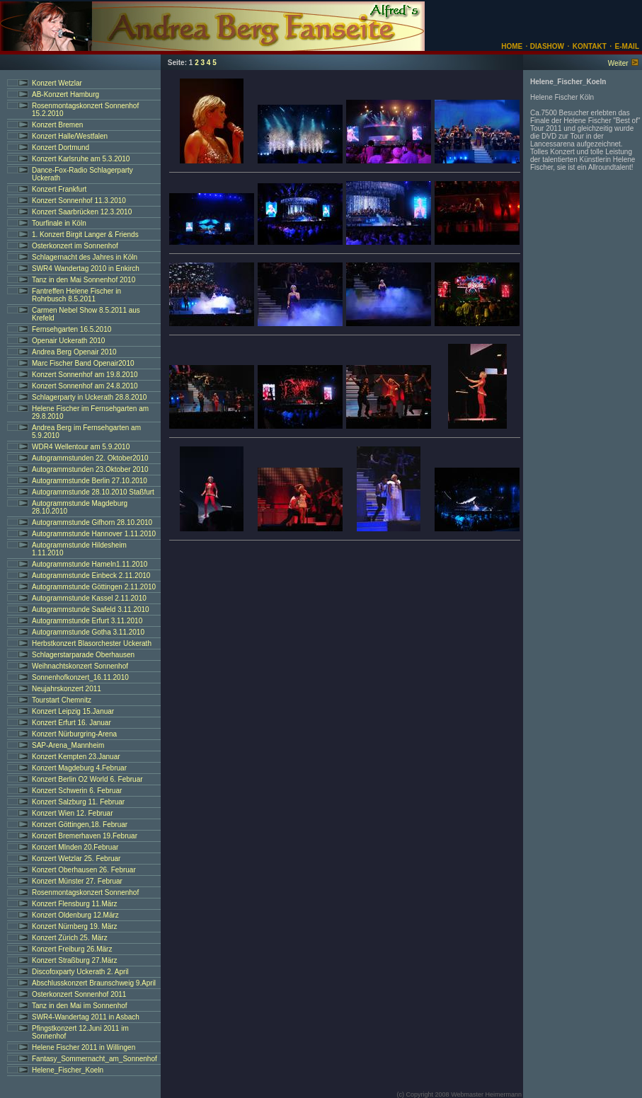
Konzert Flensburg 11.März (74, 904)
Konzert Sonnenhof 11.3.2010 (79, 200)
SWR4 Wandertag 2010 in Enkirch (85, 268)
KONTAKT (590, 46)
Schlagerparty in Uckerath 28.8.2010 (89, 397)
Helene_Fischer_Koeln (67, 1070)
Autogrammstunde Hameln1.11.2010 (89, 564)
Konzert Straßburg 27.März (74, 960)
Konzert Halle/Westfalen (70, 136)
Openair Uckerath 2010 (68, 341)
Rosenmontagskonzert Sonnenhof (85, 892)
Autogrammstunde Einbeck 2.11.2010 (91, 575)
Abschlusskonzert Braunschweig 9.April (94, 983)
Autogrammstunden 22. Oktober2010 (90, 458)
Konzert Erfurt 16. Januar (71, 723)
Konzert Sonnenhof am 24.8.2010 (85, 386)
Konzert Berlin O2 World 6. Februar (87, 779)
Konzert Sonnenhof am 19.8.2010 (85, 374)
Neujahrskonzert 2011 (66, 689)
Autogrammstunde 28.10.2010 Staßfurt (93, 492)
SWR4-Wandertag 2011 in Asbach (85, 1017)
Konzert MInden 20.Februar (75, 847)
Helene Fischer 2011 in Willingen (83, 1047)
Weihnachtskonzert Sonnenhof (80, 666)
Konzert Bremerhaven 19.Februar (84, 836)
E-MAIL (627, 46)
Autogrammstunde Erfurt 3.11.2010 (87, 621)
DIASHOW (546, 46)
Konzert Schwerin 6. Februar (77, 790)
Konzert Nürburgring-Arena (74, 734)
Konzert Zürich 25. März (70, 938)
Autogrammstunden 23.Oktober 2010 (90, 469)
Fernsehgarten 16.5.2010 (71, 329)
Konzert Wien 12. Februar (72, 813)
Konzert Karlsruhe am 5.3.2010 (81, 159)
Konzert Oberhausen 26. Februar (84, 870)
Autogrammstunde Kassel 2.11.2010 (89, 598)
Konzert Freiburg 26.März (72, 949)
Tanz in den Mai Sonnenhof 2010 (83, 280)
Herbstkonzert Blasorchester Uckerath (91, 643)
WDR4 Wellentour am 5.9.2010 (81, 447)
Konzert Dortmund (60, 147)
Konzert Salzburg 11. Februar (78, 802)
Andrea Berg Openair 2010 (74, 352)
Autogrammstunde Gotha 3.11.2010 (88, 632)
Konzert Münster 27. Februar (77, 881)
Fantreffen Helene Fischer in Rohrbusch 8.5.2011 (76, 295)
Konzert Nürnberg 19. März (74, 926)
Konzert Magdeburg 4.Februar (79, 768)
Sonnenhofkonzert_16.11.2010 (80, 677)
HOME (511, 46)
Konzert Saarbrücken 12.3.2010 (82, 212)
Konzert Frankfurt (59, 189)
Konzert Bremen (57, 125)
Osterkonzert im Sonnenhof (75, 246)
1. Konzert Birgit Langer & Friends (85, 234)
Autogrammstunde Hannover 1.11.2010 (94, 534)
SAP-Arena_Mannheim (68, 745)
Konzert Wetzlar (57, 83)
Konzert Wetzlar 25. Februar (76, 858)
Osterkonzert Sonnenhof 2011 (79, 994)
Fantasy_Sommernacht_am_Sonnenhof (94, 1059)
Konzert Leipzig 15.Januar (73, 711)
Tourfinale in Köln (59, 223)
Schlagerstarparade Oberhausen (83, 655)
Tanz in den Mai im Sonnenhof (79, 1006)
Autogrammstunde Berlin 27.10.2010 (89, 481)
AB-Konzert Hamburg (65, 94)
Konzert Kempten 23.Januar (76, 757)
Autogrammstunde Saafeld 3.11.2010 (90, 609)
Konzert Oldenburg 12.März (75, 915)
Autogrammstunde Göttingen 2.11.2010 (94, 587)
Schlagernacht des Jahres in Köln (84, 257)
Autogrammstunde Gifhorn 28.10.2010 (92, 522)
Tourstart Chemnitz (61, 700)
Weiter (618, 63)
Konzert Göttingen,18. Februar (79, 824)
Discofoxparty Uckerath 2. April (80, 972)
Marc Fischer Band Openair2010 (83, 363)
